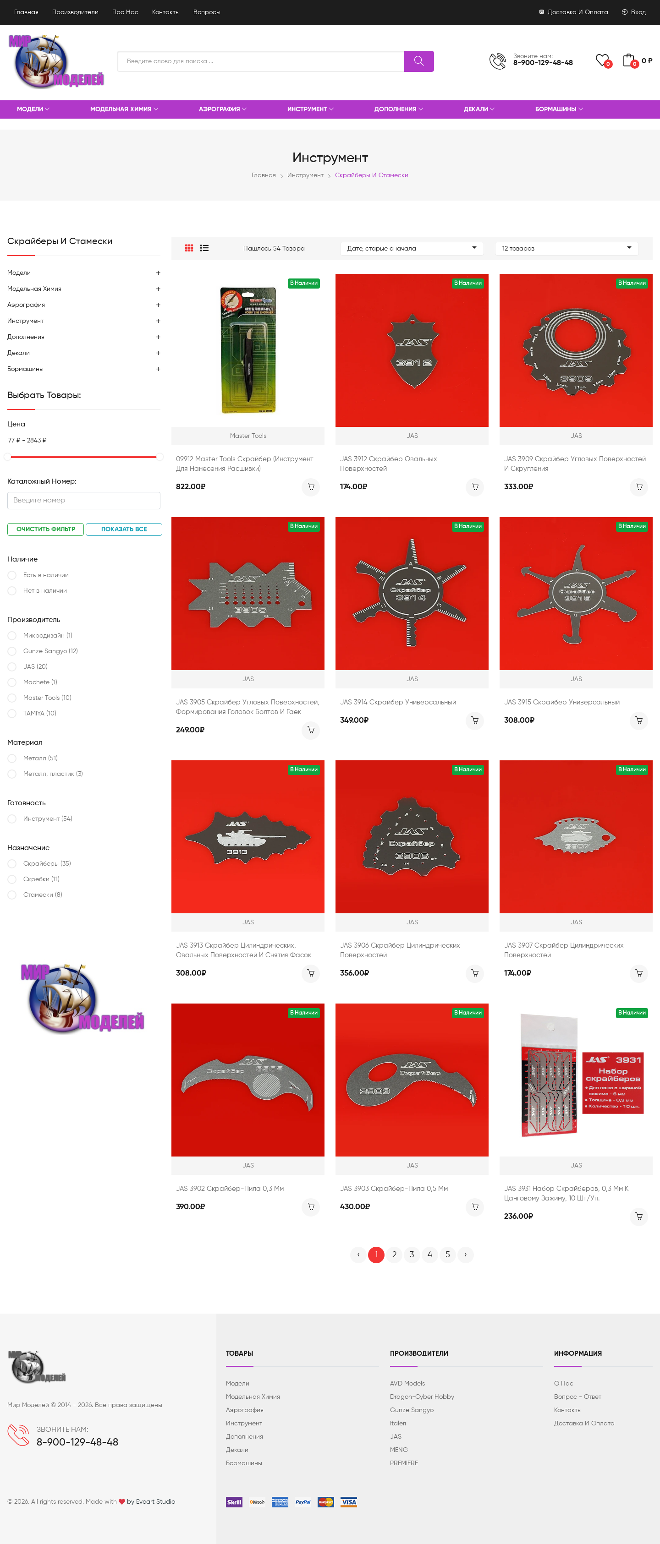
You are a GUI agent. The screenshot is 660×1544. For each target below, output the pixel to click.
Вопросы (206, 12)
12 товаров (567, 248)
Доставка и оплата (573, 12)
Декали (479, 110)
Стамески (42, 895)
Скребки (41, 879)
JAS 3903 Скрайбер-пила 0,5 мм (394, 1188)
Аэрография (223, 110)
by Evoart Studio (151, 1502)
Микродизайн (47, 635)
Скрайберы (47, 863)
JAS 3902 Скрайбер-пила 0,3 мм (230, 1188)
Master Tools (47, 698)
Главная (26, 12)
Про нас (125, 12)
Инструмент (310, 110)
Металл (40, 758)
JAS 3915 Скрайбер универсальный (562, 702)
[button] (189, 249)
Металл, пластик (53, 774)
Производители (75, 12)
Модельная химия (124, 110)
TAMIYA (39, 713)
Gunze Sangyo (50, 651)
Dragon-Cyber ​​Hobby (422, 1397)
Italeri (398, 1423)
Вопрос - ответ (577, 1397)
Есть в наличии (46, 575)
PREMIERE (404, 1463)
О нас (563, 1383)
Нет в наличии (45, 591)
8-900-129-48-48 (543, 63)
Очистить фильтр (45, 529)
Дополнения (398, 110)
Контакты (166, 12)
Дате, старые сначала (412, 248)
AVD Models (407, 1383)
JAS (35, 666)
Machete (40, 682)
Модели (33, 110)
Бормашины (559, 110)
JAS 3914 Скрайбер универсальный (398, 702)
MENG (399, 1450)
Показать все (124, 529)
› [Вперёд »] (465, 1255)
